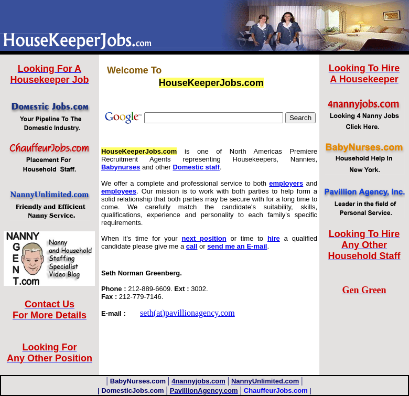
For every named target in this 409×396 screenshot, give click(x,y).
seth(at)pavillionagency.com (187, 312)
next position (204, 238)
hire (273, 238)
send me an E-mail (237, 246)
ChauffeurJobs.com (276, 390)
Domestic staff (196, 167)
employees (118, 191)
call (192, 246)
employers (286, 183)
